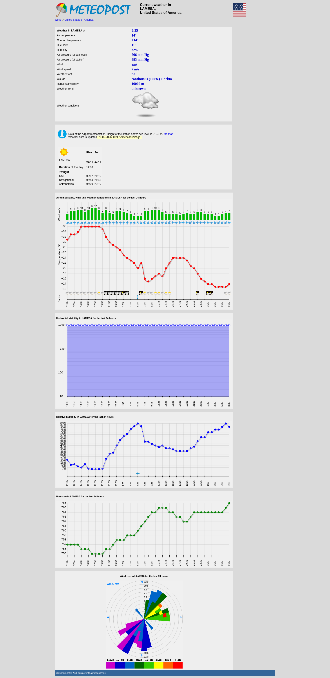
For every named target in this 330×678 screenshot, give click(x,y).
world (58, 19)
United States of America (78, 19)
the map (168, 134)
